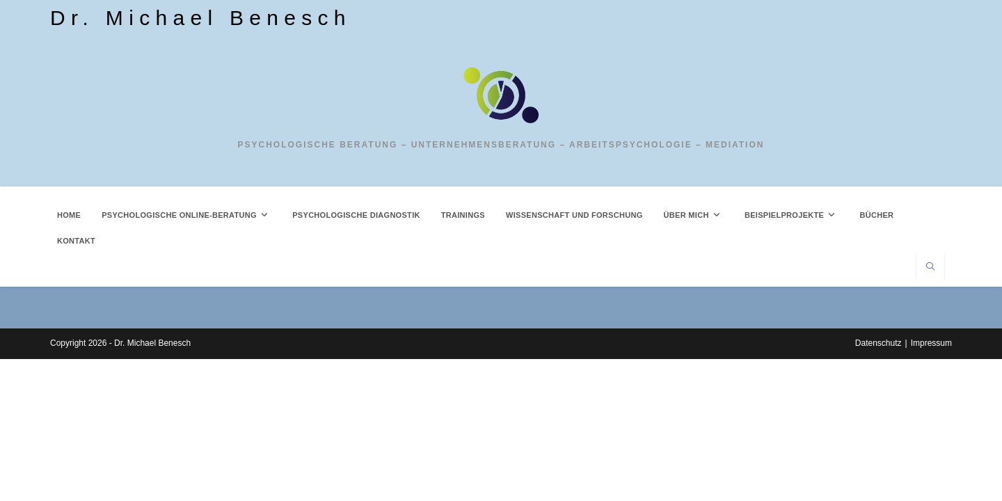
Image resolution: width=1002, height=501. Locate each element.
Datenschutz (878, 485)
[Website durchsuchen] (930, 268)
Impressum (931, 485)
